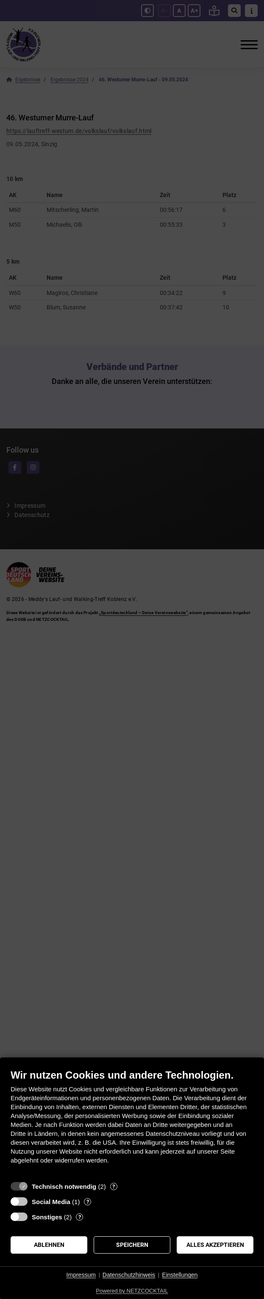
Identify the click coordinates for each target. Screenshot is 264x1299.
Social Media (51, 1201)
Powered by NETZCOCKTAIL (132, 1291)
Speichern (132, 1244)
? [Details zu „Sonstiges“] (79, 1217)
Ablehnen (49, 1244)
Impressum (81, 1274)
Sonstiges (47, 1217)
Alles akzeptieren (215, 1244)
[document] (132, 1123)
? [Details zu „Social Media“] (87, 1202)
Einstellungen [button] (179, 1274)
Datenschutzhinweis (129, 1274)
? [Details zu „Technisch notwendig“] (113, 1186)
